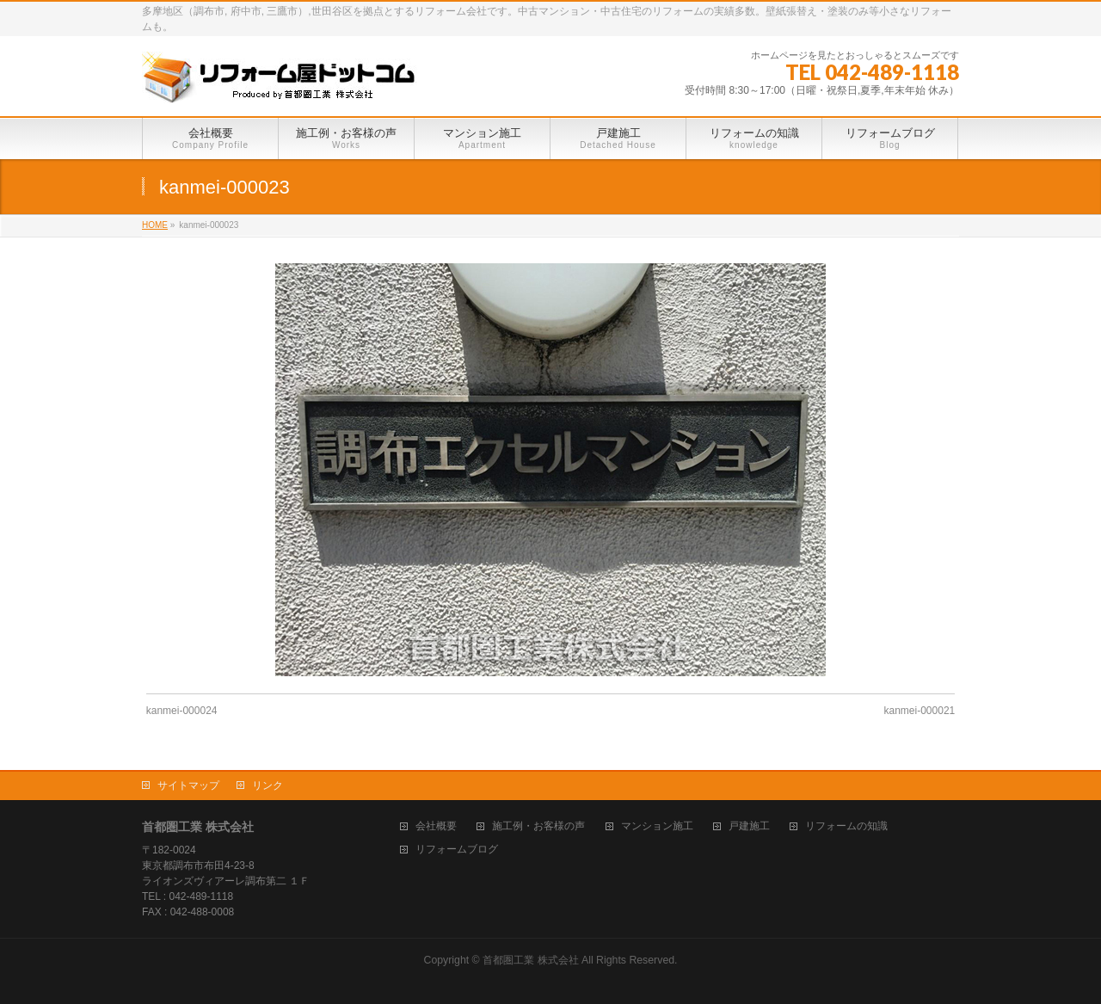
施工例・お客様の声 (538, 826)
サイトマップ (188, 785)
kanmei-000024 (182, 711)
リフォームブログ (456, 849)
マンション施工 (657, 826)
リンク (267, 785)
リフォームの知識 (846, 826)
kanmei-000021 (920, 711)
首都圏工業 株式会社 (530, 960)
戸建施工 (749, 826)
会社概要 (436, 826)
